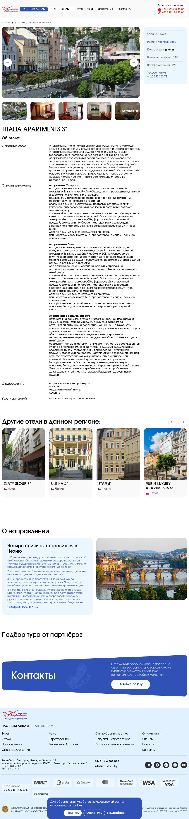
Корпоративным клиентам (114, 744)
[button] (134, 62)
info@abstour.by (106, 766)
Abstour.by (7, 22)
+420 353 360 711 (158, 76)
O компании (123, 9)
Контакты (148, 749)
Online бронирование (111, 733)
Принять (73, 812)
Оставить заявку (130, 684)
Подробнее (116, 812)
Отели (21, 22)
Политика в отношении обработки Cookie (166, 808)
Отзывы (147, 739)
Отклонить (94, 812)
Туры (80, 9)
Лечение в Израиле (63, 744)
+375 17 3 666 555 (106, 760)
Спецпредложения (16, 749)
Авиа (90, 9)
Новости (148, 744)
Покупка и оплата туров (112, 739)
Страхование (59, 739)
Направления (105, 9)
